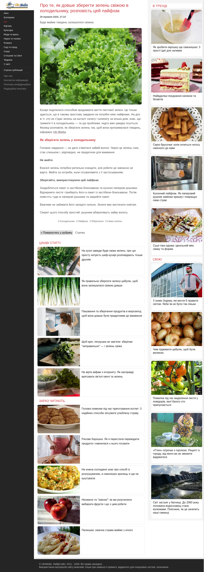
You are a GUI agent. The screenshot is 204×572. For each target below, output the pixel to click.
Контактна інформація (16, 80)
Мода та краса (11, 34)
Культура (8, 30)
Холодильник (67, 221)
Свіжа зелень (114, 221)
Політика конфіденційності (18, 84)
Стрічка (80, 232)
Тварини (8, 60)
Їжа (5, 21)
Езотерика (9, 17)
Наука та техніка (12, 38)
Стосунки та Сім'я (13, 55)
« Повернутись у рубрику (56, 232)
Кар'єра (8, 26)
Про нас (8, 76)
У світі (7, 64)
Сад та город (10, 47)
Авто (6, 13)
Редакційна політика (15, 88)
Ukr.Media (59, 132)
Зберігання (97, 221)
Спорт (7, 51)
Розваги (8, 43)
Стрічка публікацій (13, 70)
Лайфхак (83, 221)
